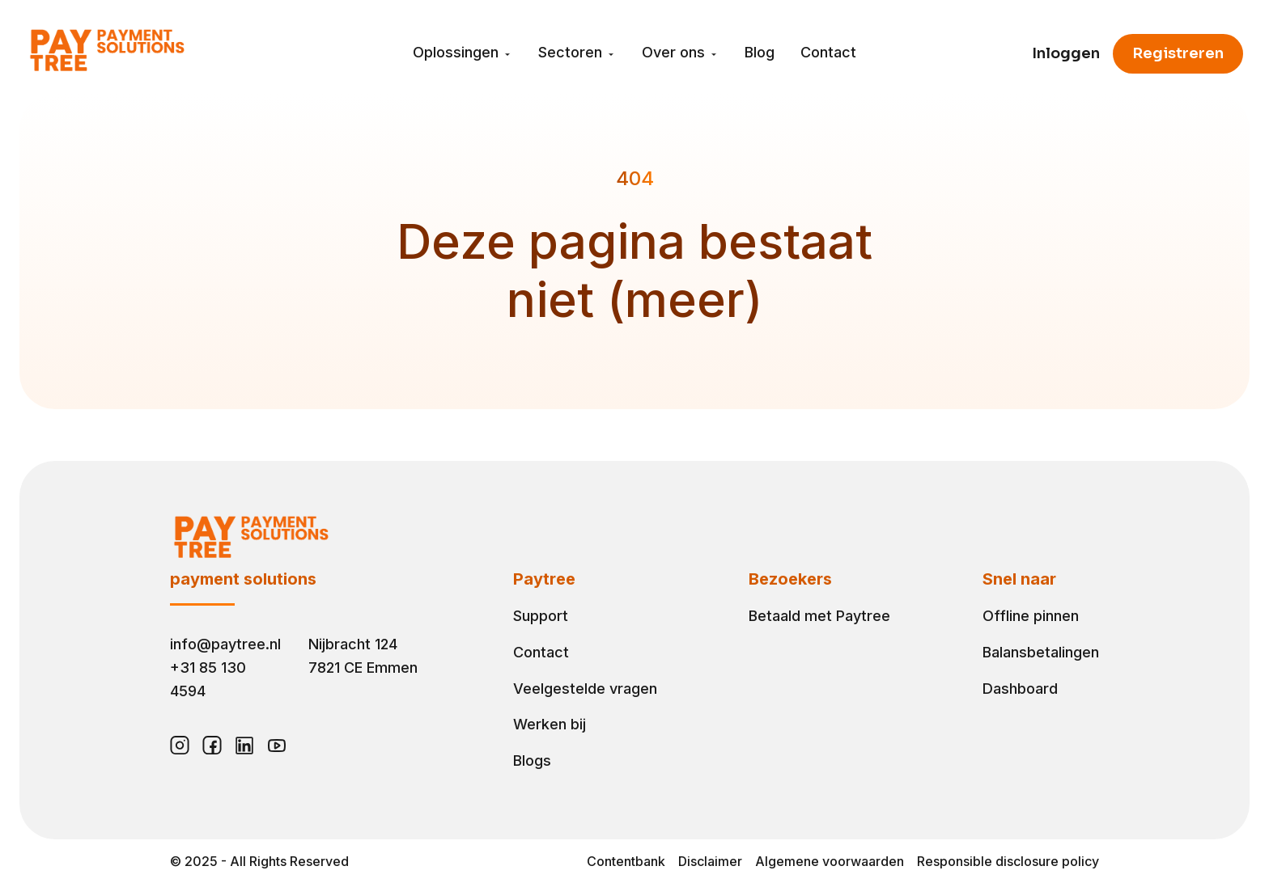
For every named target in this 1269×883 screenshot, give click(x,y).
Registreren (1178, 53)
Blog (760, 52)
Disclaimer (710, 861)
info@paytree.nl (225, 644)
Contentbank (626, 861)
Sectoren (577, 52)
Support (540, 615)
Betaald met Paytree (819, 615)
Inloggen (1066, 53)
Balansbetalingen (1041, 652)
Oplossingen (462, 52)
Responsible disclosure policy (1008, 861)
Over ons (680, 52)
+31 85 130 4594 (208, 679)
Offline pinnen (1031, 615)
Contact (828, 52)
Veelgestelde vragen (585, 688)
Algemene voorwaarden (829, 861)
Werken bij (549, 724)
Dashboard (1020, 688)
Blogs (532, 760)
